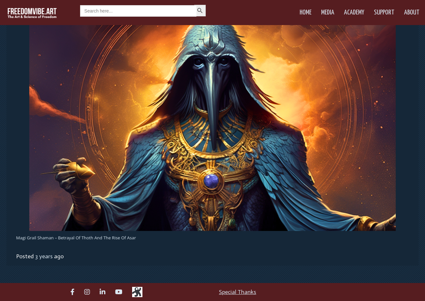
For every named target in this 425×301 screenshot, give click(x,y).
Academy (354, 12)
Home (306, 12)
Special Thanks (237, 292)
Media (327, 12)
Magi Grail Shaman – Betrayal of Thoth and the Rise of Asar (76, 238)
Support (384, 12)
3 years (44, 256)
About (412, 12)
